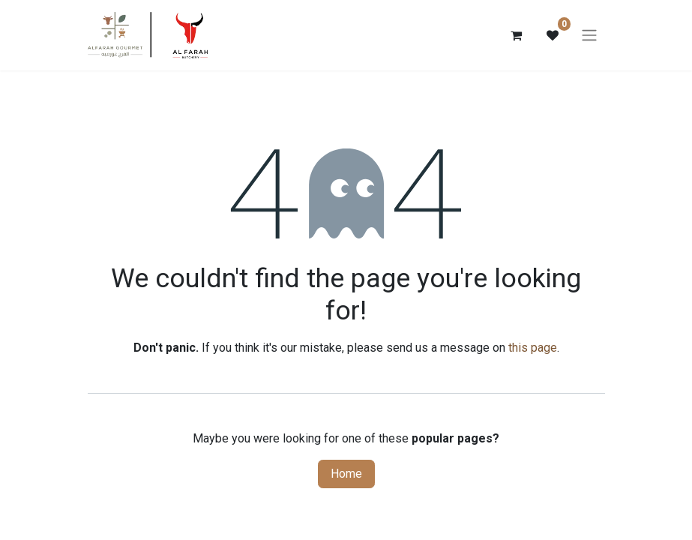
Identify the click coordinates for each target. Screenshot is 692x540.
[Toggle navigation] (589, 36)
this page (532, 347)
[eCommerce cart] (517, 35)
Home (346, 473)
